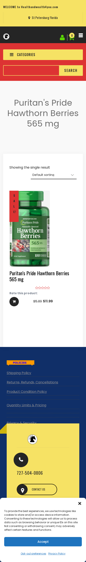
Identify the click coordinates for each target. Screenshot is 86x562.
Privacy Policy (56, 553)
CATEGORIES (22, 54)
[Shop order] (54, 175)
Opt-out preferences (33, 553)
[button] (80, 503)
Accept (43, 541)
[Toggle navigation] (81, 36)
